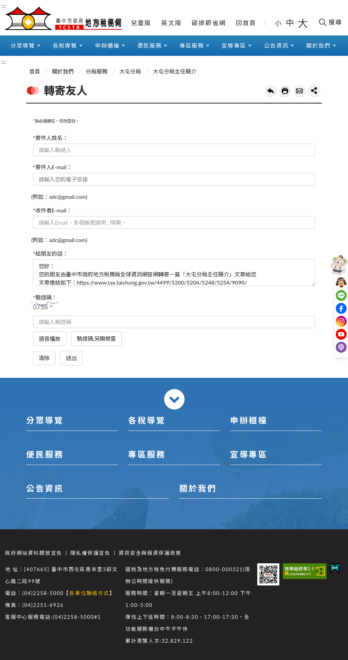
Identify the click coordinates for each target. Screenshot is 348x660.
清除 (44, 358)
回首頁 (246, 23)
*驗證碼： (45, 297)
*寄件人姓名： (50, 137)
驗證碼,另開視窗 (96, 338)
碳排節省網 (209, 23)
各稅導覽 (65, 45)
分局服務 (96, 71)
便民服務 (149, 45)
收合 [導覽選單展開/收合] (174, 399)
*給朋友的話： (50, 253)
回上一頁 (271, 91)
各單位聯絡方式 (89, 593)
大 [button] (303, 22)
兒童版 (141, 23)
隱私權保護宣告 (90, 553)
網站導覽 (107, 23)
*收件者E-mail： (52, 210)
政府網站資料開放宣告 (33, 553)
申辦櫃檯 (107, 45)
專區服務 (191, 45)
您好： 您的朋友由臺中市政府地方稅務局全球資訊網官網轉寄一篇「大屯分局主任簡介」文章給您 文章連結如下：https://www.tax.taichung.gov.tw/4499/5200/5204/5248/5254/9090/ (174, 272)
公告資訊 (276, 45)
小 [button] (278, 23)
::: (4, 5)
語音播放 (49, 338)
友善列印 (285, 91)
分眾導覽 (23, 45)
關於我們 (318, 45)
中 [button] (290, 23)
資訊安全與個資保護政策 (150, 553)
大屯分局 (130, 71)
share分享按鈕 (314, 91)
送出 (71, 358)
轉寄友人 (300, 91)
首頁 (34, 71)
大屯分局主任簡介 (174, 71)
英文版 (171, 23)
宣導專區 (234, 45)
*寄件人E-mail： (52, 167)
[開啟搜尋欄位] (330, 22)
